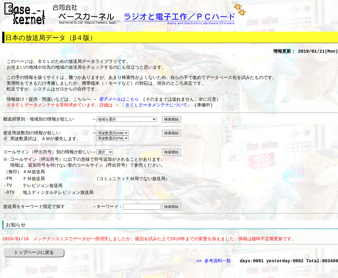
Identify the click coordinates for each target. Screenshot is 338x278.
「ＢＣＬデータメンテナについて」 (157, 110)
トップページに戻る (34, 263)
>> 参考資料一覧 (213, 272)
